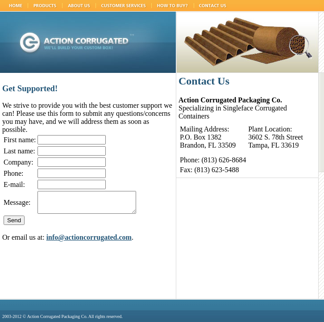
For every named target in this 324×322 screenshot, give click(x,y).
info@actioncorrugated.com (89, 241)
